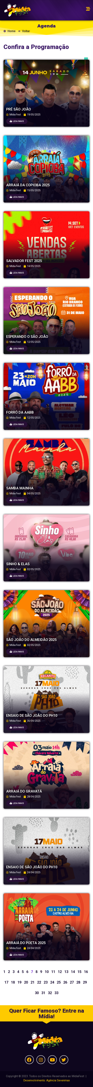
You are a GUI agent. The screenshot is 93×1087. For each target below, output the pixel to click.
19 (19, 982)
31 (43, 993)
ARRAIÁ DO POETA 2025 (26, 943)
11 (53, 972)
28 (78, 982)
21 (32, 982)
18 (13, 982)
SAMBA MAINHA (19, 488)
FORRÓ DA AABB (20, 412)
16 (86, 972)
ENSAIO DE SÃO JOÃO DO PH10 (31, 715)
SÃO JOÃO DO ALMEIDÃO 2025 (31, 640)
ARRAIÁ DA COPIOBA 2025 (28, 185)
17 (6, 982)
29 (85, 982)
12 (60, 972)
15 (79, 972)
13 (66, 972)
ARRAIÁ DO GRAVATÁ (24, 791)
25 (59, 982)
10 (47, 972)
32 (50, 993)
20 (26, 982)
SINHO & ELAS (18, 564)
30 (37, 993)
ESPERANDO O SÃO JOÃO (27, 336)
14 (73, 972)
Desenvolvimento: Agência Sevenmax (46, 1080)
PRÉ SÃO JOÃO (18, 109)
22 (39, 982)
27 (72, 982)
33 (56, 993)
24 (52, 982)
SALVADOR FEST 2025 (24, 261)
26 (65, 982)
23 (46, 982)
